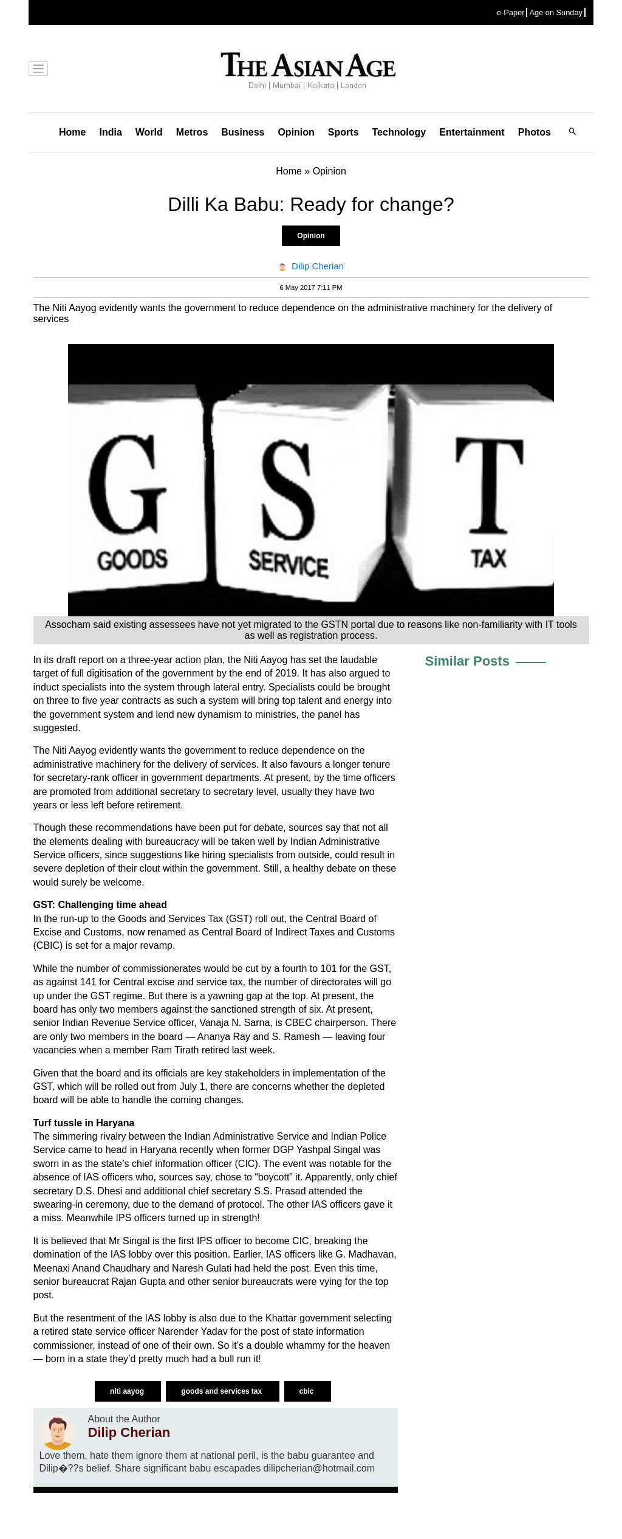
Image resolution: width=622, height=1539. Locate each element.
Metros (192, 132)
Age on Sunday (556, 12)
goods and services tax (222, 1391)
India (110, 132)
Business (242, 132)
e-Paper (511, 12)
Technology (399, 132)
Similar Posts (467, 661)
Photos (534, 132)
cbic (307, 1391)
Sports (343, 132)
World (149, 132)
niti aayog (128, 1391)
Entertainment (472, 132)
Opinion (296, 132)
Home (72, 132)
